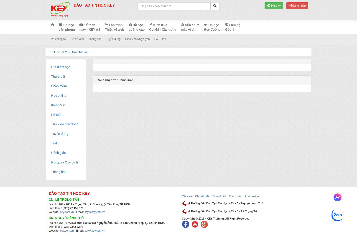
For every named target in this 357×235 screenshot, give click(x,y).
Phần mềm (252, 196)
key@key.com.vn (94, 212)
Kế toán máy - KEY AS (89, 27)
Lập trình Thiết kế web (114, 27)
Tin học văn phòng (67, 27)
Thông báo (94, 39)
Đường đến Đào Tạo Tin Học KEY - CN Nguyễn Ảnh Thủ (225, 203)
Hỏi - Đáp (160, 39)
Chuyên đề (202, 196)
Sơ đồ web (77, 39)
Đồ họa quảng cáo (137, 27)
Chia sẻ (187, 196)
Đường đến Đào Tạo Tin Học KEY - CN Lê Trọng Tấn (223, 211)
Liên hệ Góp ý (232, 27)
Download (219, 196)
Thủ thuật (235, 196)
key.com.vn (67, 212)
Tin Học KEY (58, 52)
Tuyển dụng (113, 39)
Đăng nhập (297, 5)
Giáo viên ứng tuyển (137, 39)
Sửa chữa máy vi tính (190, 27)
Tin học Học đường (212, 27)
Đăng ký (273, 5)
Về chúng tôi (58, 39)
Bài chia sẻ (80, 52)
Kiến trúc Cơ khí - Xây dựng (162, 27)
